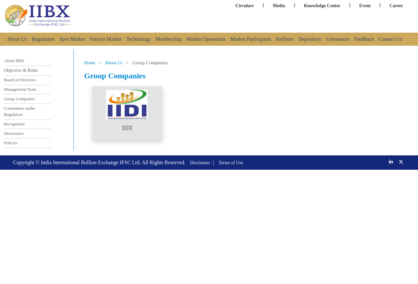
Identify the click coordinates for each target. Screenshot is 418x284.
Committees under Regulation (19, 111)
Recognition (14, 123)
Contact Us (390, 39)
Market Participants (250, 39)
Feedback (364, 39)
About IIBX (14, 60)
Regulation (43, 39)
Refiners (285, 39)
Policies (10, 142)
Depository (309, 39)
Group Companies (19, 98)
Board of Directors (20, 79)
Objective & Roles (21, 70)
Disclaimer (200, 162)
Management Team (20, 89)
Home (89, 62)
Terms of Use (230, 162)
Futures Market (106, 39)
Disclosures (14, 133)
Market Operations (206, 39)
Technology (138, 39)
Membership (168, 39)
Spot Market (72, 39)
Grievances (337, 39)
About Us (17, 39)
